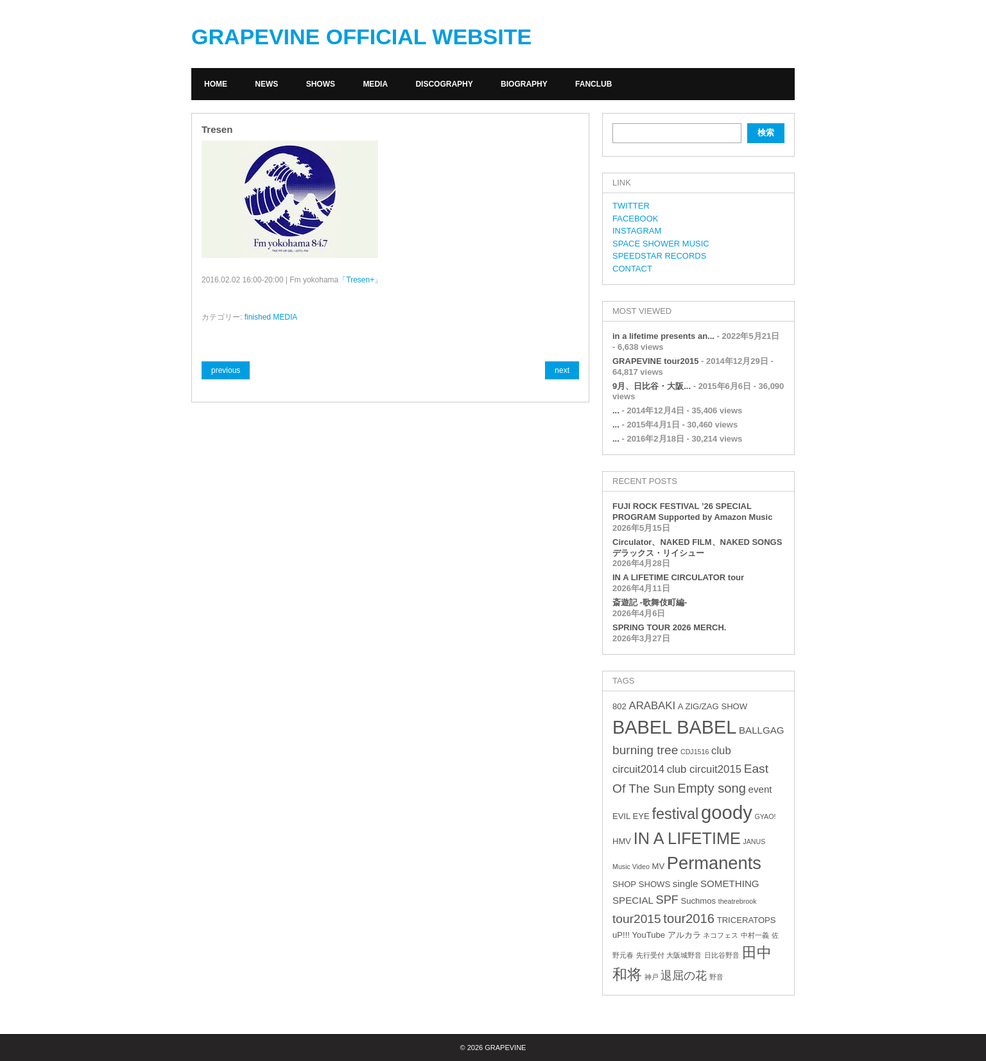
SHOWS (320, 84)
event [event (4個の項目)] (760, 789)
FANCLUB (593, 84)
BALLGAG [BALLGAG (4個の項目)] (761, 730)
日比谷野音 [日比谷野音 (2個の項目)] (722, 955)
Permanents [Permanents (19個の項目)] (714, 863)
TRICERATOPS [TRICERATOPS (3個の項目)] (746, 920)
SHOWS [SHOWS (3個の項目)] (654, 884)
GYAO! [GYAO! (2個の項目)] (765, 816)
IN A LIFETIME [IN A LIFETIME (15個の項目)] (687, 838)
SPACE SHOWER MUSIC (660, 243)
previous (225, 370)
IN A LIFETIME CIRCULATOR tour (678, 577)
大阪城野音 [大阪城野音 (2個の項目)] (684, 955)
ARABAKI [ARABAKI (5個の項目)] (651, 706)
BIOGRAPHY (524, 84)
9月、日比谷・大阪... (651, 386)
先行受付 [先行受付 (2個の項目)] (650, 955)
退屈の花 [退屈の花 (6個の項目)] (684, 975)
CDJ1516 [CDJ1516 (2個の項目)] (694, 751)
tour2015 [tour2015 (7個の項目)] (636, 919)
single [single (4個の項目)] (685, 883)
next (562, 370)
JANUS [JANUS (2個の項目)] (754, 841)
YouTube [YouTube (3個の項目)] (648, 935)
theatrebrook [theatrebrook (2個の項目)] (737, 901)
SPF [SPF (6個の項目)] (667, 899)
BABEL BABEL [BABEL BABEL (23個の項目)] (674, 727)
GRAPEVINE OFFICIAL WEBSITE (361, 36)
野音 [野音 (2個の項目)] (716, 977)
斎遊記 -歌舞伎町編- (649, 602)
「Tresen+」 (360, 279)
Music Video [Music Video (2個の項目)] (631, 866)
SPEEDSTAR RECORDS (659, 256)
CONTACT (632, 268)
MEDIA (375, 84)
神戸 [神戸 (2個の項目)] (651, 977)
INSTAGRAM (636, 231)
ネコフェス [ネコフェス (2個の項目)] (720, 935)
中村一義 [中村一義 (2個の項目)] (755, 935)
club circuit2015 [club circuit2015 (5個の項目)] (704, 769)
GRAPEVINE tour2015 (655, 361)
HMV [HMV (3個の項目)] (621, 841)
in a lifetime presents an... (663, 336)
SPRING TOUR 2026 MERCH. (669, 627)
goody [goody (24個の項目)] (726, 812)
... (615, 410)
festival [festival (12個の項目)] (675, 814)
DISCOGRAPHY (443, 84)
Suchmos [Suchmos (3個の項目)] (698, 901)
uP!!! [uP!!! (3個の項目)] (621, 935)
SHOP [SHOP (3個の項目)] (624, 884)
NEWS (266, 84)
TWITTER (631, 206)
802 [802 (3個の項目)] (619, 706)
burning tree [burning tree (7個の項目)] (645, 750)
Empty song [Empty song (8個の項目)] (711, 788)
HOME (215, 84)
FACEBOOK (635, 218)
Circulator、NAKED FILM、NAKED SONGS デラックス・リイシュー (697, 547)
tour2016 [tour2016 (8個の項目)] (688, 918)
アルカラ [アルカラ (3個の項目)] (684, 935)
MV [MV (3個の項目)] (658, 866)
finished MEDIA (271, 317)
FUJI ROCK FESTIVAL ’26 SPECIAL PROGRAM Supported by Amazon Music (692, 511)
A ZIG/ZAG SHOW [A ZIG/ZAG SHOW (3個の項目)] (712, 706)
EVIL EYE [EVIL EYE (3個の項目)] (631, 816)
